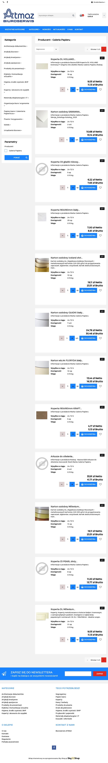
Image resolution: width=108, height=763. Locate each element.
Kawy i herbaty (62, 702)
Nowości (46, 29)
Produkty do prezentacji (14, 68)
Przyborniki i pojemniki (65, 713)
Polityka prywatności (10, 742)
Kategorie (34, 29)
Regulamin (6, 739)
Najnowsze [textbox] (40, 49)
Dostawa (5, 736)
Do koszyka (88, 89)
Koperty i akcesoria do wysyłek (16, 91)
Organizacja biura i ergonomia (16, 104)
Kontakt (79, 29)
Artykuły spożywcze (12, 63)
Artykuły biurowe (11, 52)
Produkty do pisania (64, 705)
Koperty (59, 700)
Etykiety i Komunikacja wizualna (13, 75)
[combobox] (47, 49)
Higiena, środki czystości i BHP (68, 710)
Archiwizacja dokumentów (15, 46)
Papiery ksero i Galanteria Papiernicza (14, 112)
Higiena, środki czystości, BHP (16, 83)
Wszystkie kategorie (15, 29)
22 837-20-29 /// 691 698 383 (4, 2)
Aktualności (59, 29)
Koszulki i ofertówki (64, 719)
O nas (70, 29)
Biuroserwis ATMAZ (64, 731)
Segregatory (61, 694)
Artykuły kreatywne (12, 57)
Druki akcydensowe (64, 708)
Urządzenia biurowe (13, 130)
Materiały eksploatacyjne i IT (16, 98)
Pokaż (17, 158)
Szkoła (7, 125)
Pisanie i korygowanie (13, 119)
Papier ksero (61, 697)
